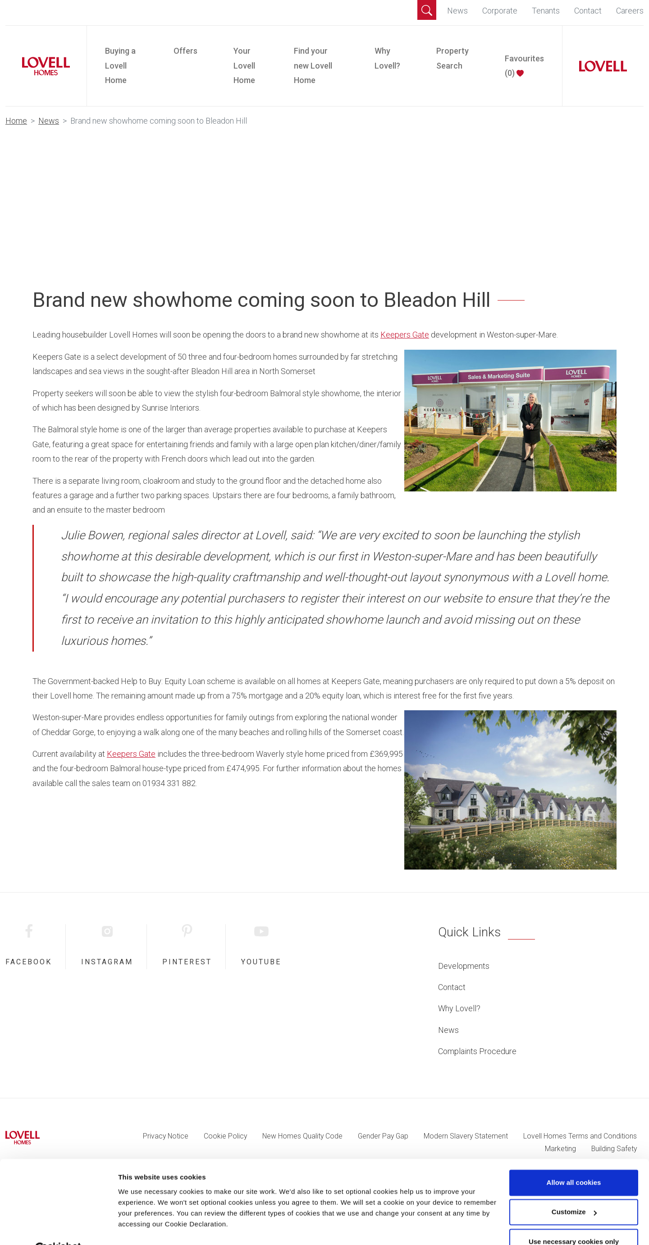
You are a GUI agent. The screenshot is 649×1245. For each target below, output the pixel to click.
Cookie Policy (225, 1136)
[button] (426, 10)
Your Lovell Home (244, 65)
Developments (463, 966)
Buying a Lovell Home (120, 65)
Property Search (452, 58)
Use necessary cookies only (574, 1220)
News (457, 10)
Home (16, 120)
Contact (588, 10)
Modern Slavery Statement (466, 1136)
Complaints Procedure (477, 1051)
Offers (185, 51)
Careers (630, 10)
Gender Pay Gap (383, 1136)
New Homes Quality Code (302, 1136)
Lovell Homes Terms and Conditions (580, 1136)
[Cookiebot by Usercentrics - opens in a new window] (58, 1227)
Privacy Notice (165, 1136)
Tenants (546, 10)
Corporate (499, 10)
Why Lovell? (387, 58)
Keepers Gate (404, 334)
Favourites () (524, 66)
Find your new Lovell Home (313, 65)
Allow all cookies (574, 1161)
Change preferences (151, 1227)
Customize (574, 1190)
